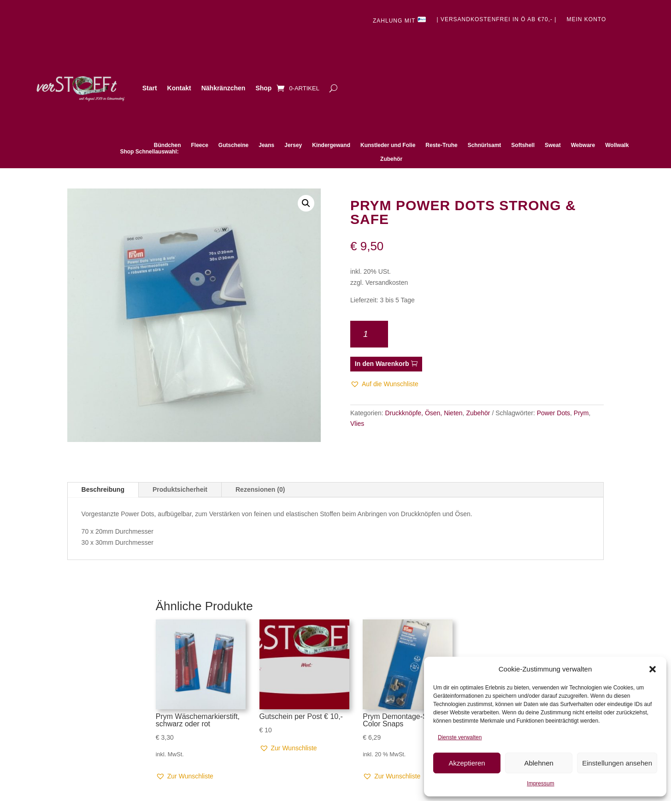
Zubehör (391, 159)
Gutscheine (233, 145)
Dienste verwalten (460, 737)
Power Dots (553, 413)
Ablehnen (538, 763)
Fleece (199, 145)
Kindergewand (331, 145)
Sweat (553, 145)
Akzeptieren (466, 763)
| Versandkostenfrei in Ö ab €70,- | (496, 19)
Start (149, 88)
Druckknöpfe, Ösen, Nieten (424, 413)
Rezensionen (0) (260, 489)
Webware (583, 145)
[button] (652, 669)
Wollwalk (617, 145)
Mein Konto (586, 19)
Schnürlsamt (484, 145)
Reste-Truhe (441, 145)
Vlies (357, 423)
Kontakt (179, 88)
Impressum (540, 783)
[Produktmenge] (369, 334)
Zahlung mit (399, 20)
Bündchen (167, 145)
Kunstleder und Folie (387, 145)
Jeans (266, 145)
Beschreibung (103, 489)
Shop (263, 88)
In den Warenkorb (382, 363)
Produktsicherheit (180, 489)
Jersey (293, 145)
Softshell (523, 145)
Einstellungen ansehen (617, 763)
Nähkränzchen (223, 88)
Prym (581, 413)
